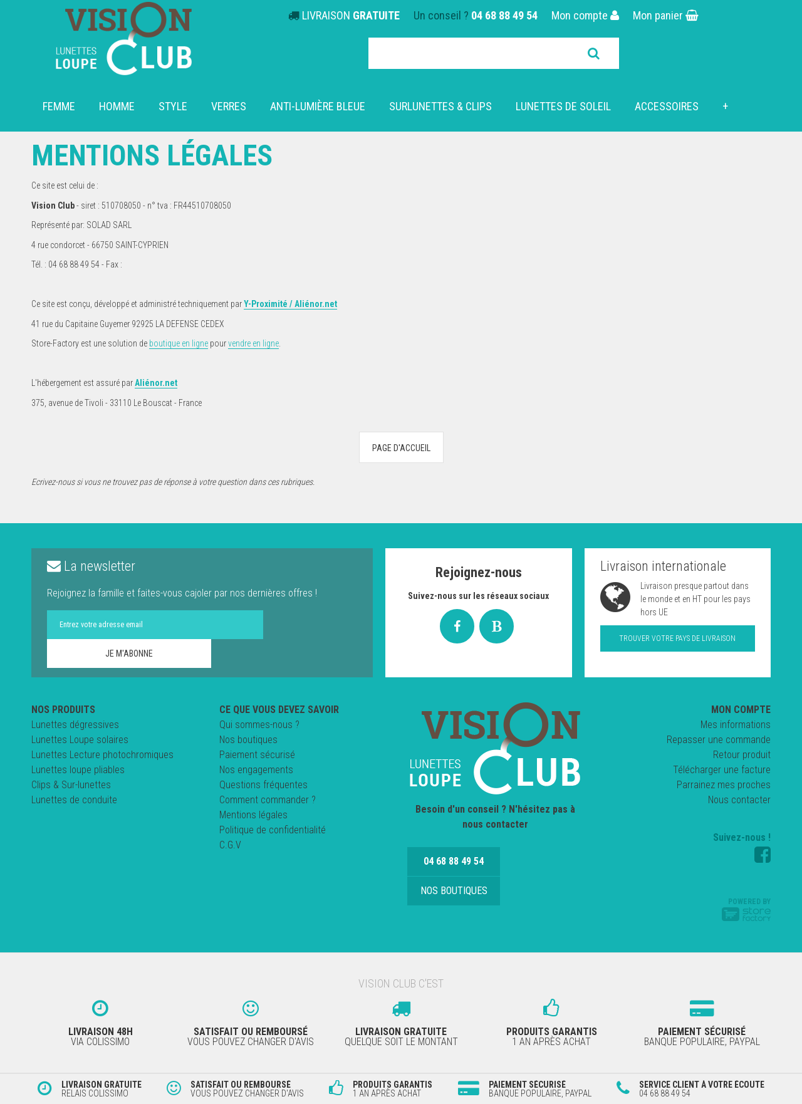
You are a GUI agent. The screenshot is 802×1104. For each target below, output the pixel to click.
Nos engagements (256, 770)
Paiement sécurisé (257, 755)
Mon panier (666, 15)
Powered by (746, 909)
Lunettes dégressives (75, 725)
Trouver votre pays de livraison (677, 638)
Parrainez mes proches (724, 785)
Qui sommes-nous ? (259, 725)
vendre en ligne (253, 343)
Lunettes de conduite (74, 800)
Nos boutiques (248, 740)
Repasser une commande (719, 740)
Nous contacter (739, 800)
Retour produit (742, 755)
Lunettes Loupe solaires (79, 740)
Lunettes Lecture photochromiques (102, 755)
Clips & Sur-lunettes (71, 785)
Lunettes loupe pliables (78, 770)
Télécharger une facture (722, 770)
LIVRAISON (351, 15)
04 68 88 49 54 (504, 15)
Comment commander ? (267, 800)
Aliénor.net (156, 383)
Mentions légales (253, 815)
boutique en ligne (178, 343)
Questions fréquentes (263, 785)
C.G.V (230, 845)
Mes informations (735, 725)
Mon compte (585, 15)
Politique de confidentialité (272, 830)
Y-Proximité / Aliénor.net (290, 304)
